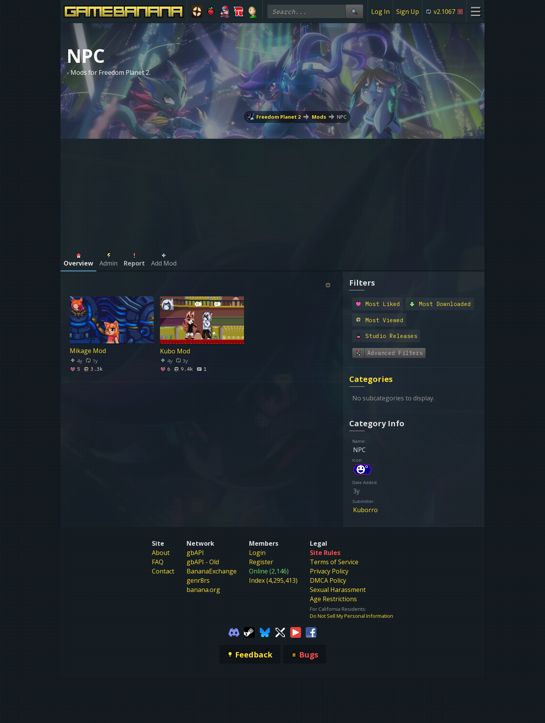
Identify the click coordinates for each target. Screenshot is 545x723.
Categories (371, 379)
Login (257, 552)
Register (261, 562)
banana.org (203, 589)
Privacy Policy (329, 571)
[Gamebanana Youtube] (295, 631)
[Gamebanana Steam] (249, 631)
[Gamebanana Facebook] (311, 631)
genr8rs (198, 580)
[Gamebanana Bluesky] (265, 631)
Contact (163, 571)
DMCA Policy (328, 580)
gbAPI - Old (203, 562)
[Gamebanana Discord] (234, 631)
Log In (380, 11)
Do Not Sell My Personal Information (351, 615)
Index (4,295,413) (273, 580)
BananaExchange (212, 571)
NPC (342, 116)
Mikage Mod (88, 350)
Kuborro (365, 510)
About (161, 552)
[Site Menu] (475, 11)
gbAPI (195, 552)
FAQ (157, 562)
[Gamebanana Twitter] (280, 631)
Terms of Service (334, 562)
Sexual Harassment (338, 589)
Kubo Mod (175, 350)
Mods (319, 116)
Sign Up (407, 11)
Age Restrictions (333, 599)
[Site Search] (354, 11)
